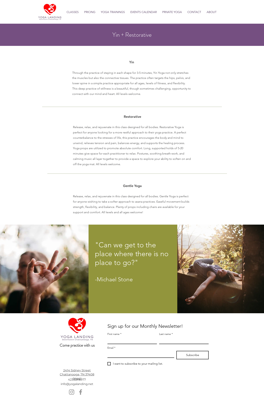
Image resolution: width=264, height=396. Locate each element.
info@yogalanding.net (77, 384)
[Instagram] (71, 392)
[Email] (139, 354)
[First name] (131, 340)
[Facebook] (80, 392)
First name (114, 334)
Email (111, 347)
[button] (72, 12)
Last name (166, 334)
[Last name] (182, 340)
